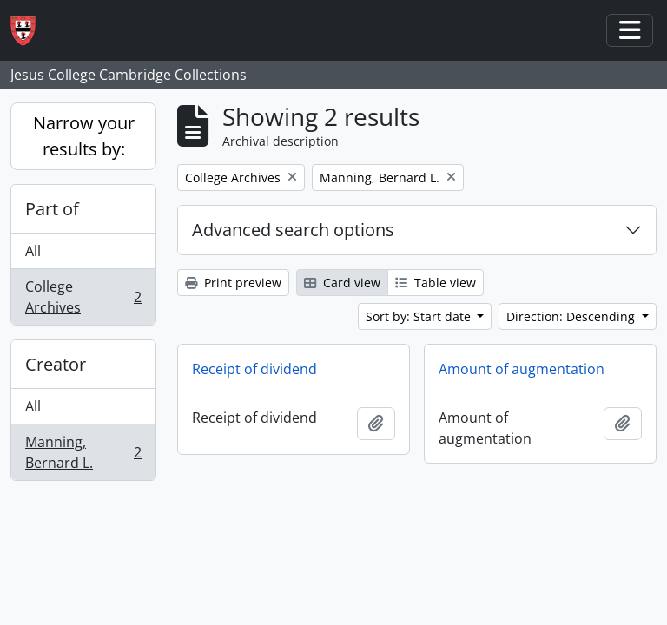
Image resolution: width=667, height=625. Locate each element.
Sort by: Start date (420, 316)
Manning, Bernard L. (83, 452)
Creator (55, 364)
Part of (52, 208)
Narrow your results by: (84, 136)
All (33, 250)
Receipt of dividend (254, 368)
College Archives (83, 297)
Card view (342, 282)
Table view (435, 282)
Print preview (233, 282)
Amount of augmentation (521, 368)
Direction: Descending (572, 316)
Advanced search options (293, 229)
